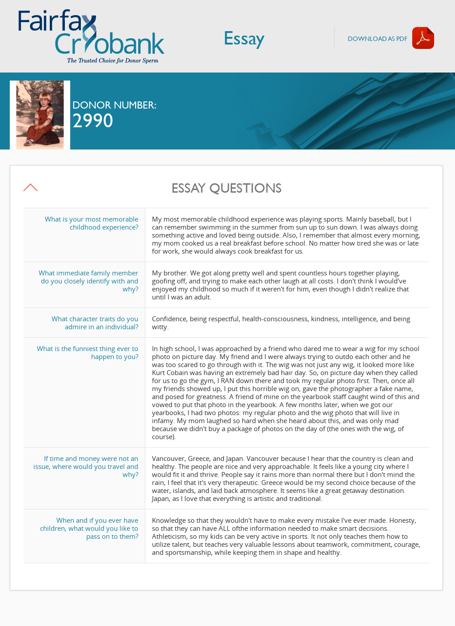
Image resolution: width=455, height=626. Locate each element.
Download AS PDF (377, 38)
